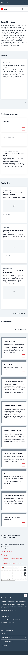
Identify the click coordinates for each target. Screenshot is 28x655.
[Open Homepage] (4, 9)
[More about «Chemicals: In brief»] (23, 355)
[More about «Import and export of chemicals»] (23, 464)
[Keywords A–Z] (23, 2)
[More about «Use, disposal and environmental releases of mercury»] (23, 219)
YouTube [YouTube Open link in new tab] (4, 622)
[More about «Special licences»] (23, 486)
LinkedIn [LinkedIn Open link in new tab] (12, 622)
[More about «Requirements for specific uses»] (23, 396)
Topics (14, 633)
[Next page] (25, 102)
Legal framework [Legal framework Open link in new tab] (4, 653)
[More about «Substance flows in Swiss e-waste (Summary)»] (23, 260)
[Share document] (26, 14)
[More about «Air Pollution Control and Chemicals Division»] (23, 171)
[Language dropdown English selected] (25, 2)
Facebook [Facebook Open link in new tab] (4, 619)
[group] (14, 79)
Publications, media (14, 637)
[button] (25, 595)
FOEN (5, 9)
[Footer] (14, 653)
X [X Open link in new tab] (10, 619)
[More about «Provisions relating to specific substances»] (23, 421)
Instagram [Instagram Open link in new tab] (16, 619)
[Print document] (23, 14)
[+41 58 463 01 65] (7, 551)
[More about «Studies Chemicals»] (23, 143)
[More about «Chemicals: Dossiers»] (23, 372)
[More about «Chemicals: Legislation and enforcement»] (23, 523)
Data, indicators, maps (14, 641)
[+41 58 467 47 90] (7, 555)
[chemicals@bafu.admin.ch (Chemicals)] (12, 563)
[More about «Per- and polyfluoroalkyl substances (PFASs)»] (23, 95)
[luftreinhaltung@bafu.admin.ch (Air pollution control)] (14, 559)
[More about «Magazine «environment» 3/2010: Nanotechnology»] (23, 305)
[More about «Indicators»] (23, 128)
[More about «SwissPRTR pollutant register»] (23, 444)
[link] (14, 348)
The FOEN (14, 645)
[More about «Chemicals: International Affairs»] (23, 508)
